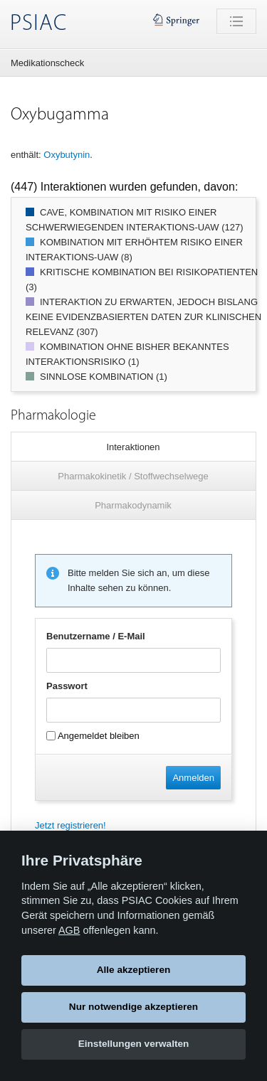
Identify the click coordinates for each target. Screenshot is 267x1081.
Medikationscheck (47, 63)
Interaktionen (132, 447)
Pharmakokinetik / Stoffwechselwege (133, 476)
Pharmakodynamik (133, 505)
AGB (69, 930)
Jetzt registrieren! (70, 825)
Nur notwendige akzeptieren (133, 1006)
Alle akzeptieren (134, 969)
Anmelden (193, 777)
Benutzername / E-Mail (95, 636)
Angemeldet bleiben (93, 735)
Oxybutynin (66, 154)
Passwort (67, 686)
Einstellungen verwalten (133, 1043)
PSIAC (38, 24)
